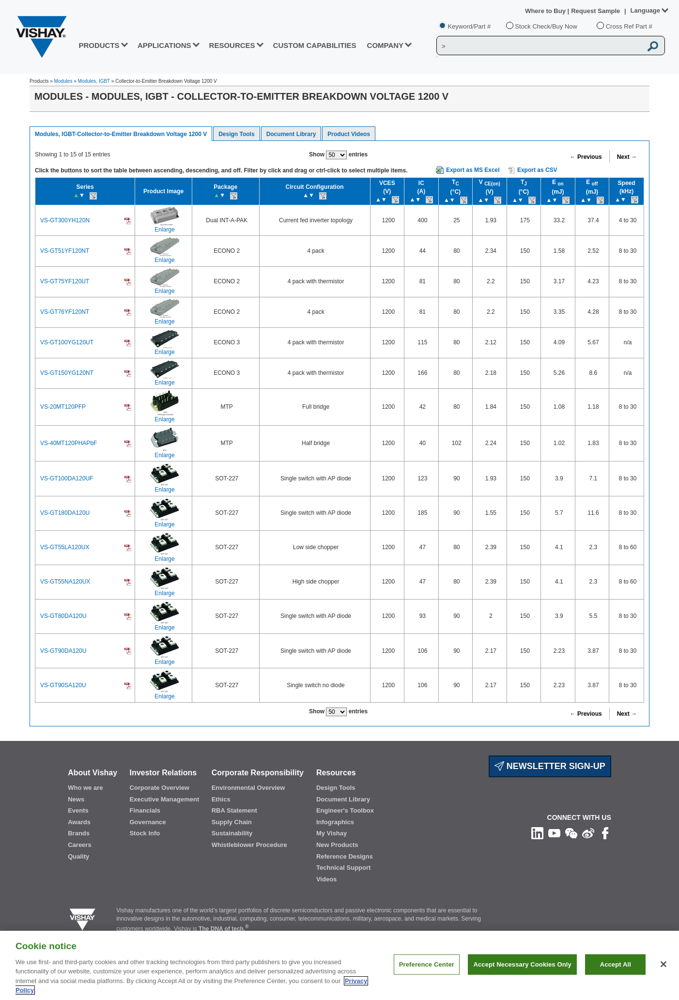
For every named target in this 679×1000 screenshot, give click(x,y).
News (76, 799)
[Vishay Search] (539, 46)
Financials (144, 810)
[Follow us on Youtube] (554, 832)
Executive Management (164, 799)
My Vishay (331, 833)
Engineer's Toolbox (345, 810)
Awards (79, 822)
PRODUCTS (98, 45)
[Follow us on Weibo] (588, 832)
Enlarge (164, 229)
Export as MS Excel (473, 170)
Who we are (85, 787)
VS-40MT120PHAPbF (68, 443)
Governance (147, 822)
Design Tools (236, 134)
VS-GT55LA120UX (64, 547)
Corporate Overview (159, 787)
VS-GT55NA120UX (65, 581)
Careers (79, 844)
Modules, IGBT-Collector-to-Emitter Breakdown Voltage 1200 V (121, 134)
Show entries (338, 155)
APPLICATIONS (164, 45)
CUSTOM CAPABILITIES (314, 45)
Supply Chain (232, 822)
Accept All (615, 968)
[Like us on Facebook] (605, 832)
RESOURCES (232, 45)
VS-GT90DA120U (63, 650)
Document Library (291, 134)
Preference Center (426, 968)
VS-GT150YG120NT (66, 372)
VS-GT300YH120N (65, 220)
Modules (63, 81)
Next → (627, 157)
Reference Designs (344, 856)
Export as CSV (532, 170)
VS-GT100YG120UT (66, 342)
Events (78, 810)
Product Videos (348, 134)
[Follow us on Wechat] (571, 832)
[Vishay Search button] (653, 46)
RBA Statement (234, 810)
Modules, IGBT (94, 81)
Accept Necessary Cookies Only (522, 968)
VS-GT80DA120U (63, 616)
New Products (337, 844)
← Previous (586, 157)
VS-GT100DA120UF (66, 478)
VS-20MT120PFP (63, 406)
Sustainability (232, 833)
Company (385, 45)
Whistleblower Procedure (249, 844)
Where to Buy (546, 11)
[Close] (663, 969)
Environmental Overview (248, 787)
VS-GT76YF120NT (64, 311)
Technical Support (343, 867)
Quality (78, 856)
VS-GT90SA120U (63, 685)
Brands (79, 833)
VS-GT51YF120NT (64, 250)
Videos (326, 879)
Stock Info (144, 833)
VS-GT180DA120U (65, 512)
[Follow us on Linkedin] (537, 832)
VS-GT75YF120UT (64, 281)
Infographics (335, 822)
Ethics (221, 799)
